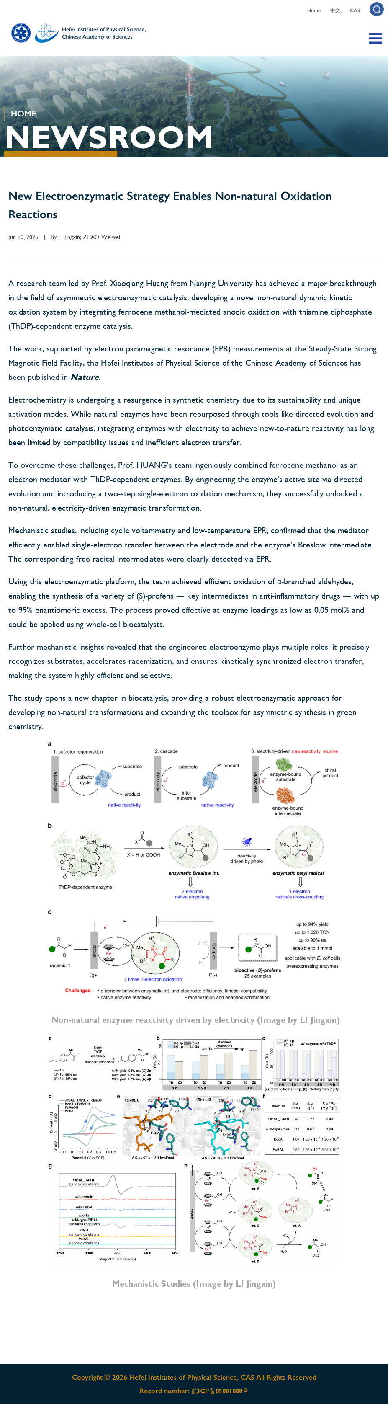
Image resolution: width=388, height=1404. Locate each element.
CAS (355, 10)
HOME (23, 113)
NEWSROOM (108, 137)
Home (314, 10)
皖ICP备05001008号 (220, 1391)
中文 (335, 10)
